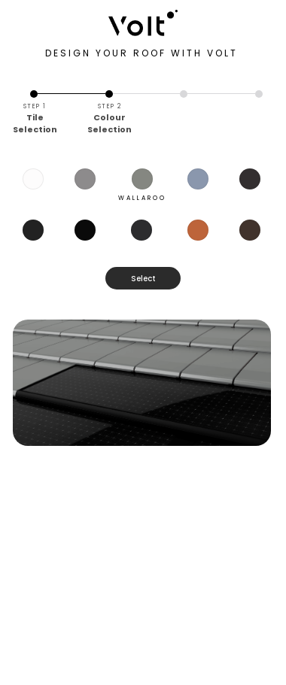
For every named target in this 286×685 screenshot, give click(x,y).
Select (143, 278)
